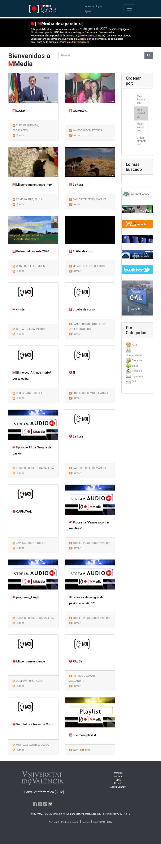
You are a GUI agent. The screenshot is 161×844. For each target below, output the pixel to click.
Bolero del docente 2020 (31, 251)
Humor (20, 135)
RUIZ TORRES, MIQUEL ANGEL (91, 393)
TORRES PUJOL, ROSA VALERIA (35, 468)
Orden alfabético (141, 141)
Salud (135, 365)
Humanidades (134, 355)
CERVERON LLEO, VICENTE (32, 265)
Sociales (137, 371)
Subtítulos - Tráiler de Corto (33, 724)
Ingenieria (138, 376)
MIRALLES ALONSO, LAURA (89, 265)
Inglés (99, 6)
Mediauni (118, 776)
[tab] (137, 344)
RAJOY (19, 111)
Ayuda (88, 11)
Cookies (86, 822)
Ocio (134, 381)
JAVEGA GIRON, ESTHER (87, 130)
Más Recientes (141, 99)
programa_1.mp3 (26, 597)
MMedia (118, 772)
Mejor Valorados (140, 127)
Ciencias (137, 360)
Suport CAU (99, 822)
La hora (76, 185)
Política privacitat (70, 822)
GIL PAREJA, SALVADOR (30, 329)
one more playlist (82, 735)
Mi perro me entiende (29, 661)
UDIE (118, 780)
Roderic (118, 783)
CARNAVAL (78, 111)
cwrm (76, 749)
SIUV (109, 822)
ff (72, 372)
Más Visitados (141, 113)
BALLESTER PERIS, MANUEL (89, 199)
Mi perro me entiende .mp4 (33, 185)
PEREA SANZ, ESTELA (29, 393)
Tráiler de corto (81, 251)
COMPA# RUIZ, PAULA (29, 199)
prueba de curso (82, 309)
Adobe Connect (118, 787)
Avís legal (54, 822)
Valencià (89, 6)
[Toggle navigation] (129, 8)
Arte (134, 344)
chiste (19, 309)
